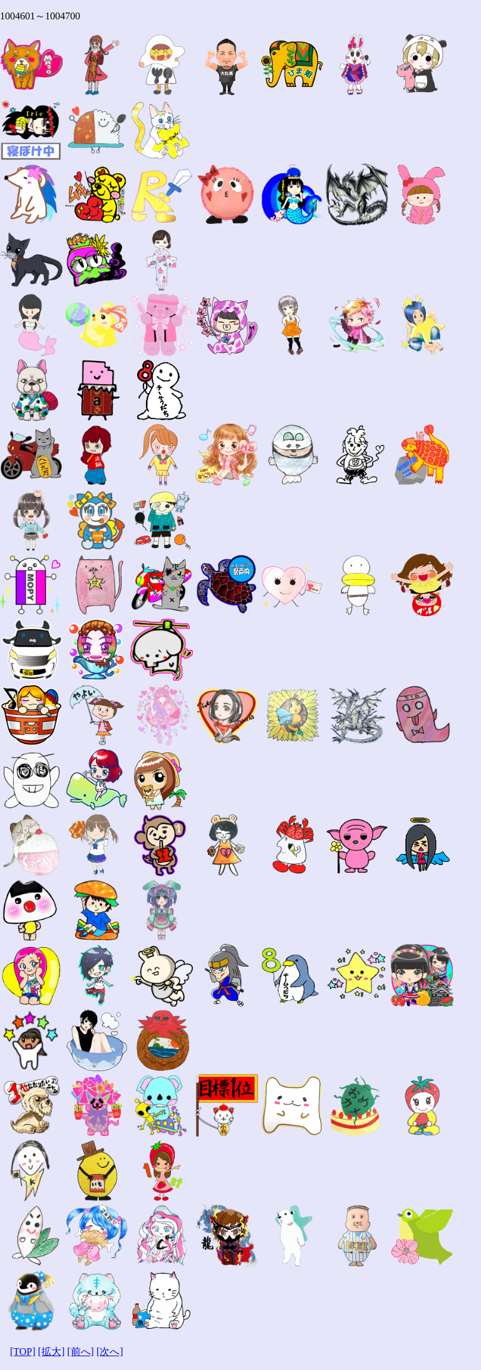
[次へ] (109, 1351)
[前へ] (80, 1351)
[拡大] (51, 1351)
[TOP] (23, 1351)
